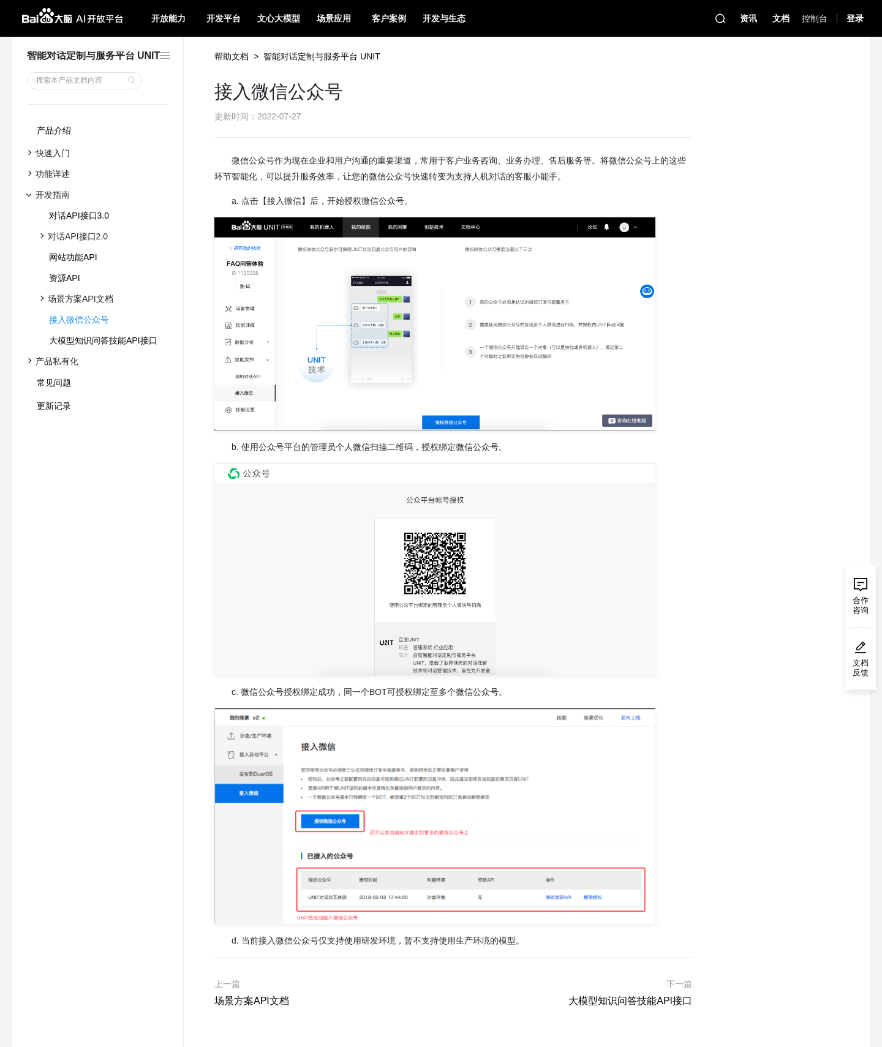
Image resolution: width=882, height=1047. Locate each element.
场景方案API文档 (251, 1001)
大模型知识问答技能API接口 (103, 340)
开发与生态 (444, 18)
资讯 (748, 18)
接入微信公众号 (79, 320)
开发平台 (223, 18)
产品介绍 (54, 130)
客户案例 (389, 18)
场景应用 (334, 18)
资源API (64, 278)
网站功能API (73, 257)
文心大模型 (278, 18)
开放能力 (168, 18)
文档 (781, 18)
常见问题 (54, 383)
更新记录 (54, 406)
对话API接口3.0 (79, 215)
